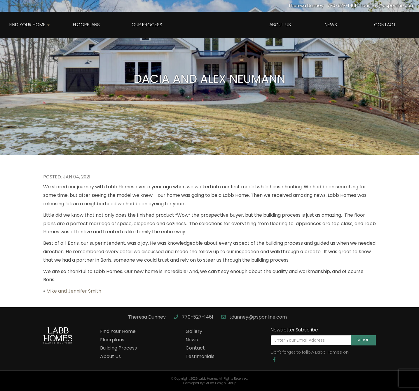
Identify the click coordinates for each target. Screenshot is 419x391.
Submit (363, 340)
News (331, 24)
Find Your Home (118, 331)
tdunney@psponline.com (254, 317)
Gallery (194, 331)
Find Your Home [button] (29, 24)
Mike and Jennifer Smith (73, 291)
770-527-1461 (194, 317)
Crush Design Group (220, 382)
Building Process (118, 348)
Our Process (147, 24)
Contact (385, 24)
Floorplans (86, 24)
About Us (280, 24)
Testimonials (200, 356)
